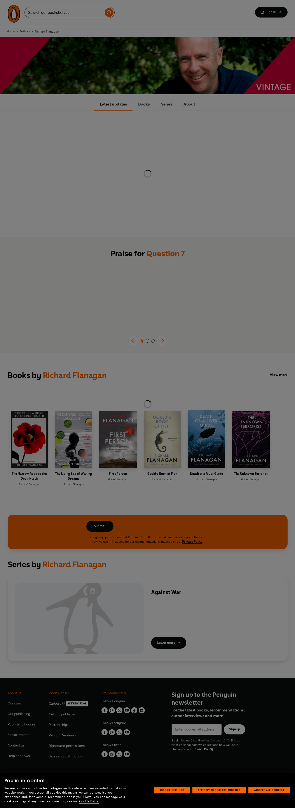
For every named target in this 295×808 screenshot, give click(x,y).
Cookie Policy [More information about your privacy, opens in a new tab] (89, 801)
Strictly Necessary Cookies (219, 790)
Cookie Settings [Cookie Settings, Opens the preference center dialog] (172, 790)
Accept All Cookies (269, 790)
